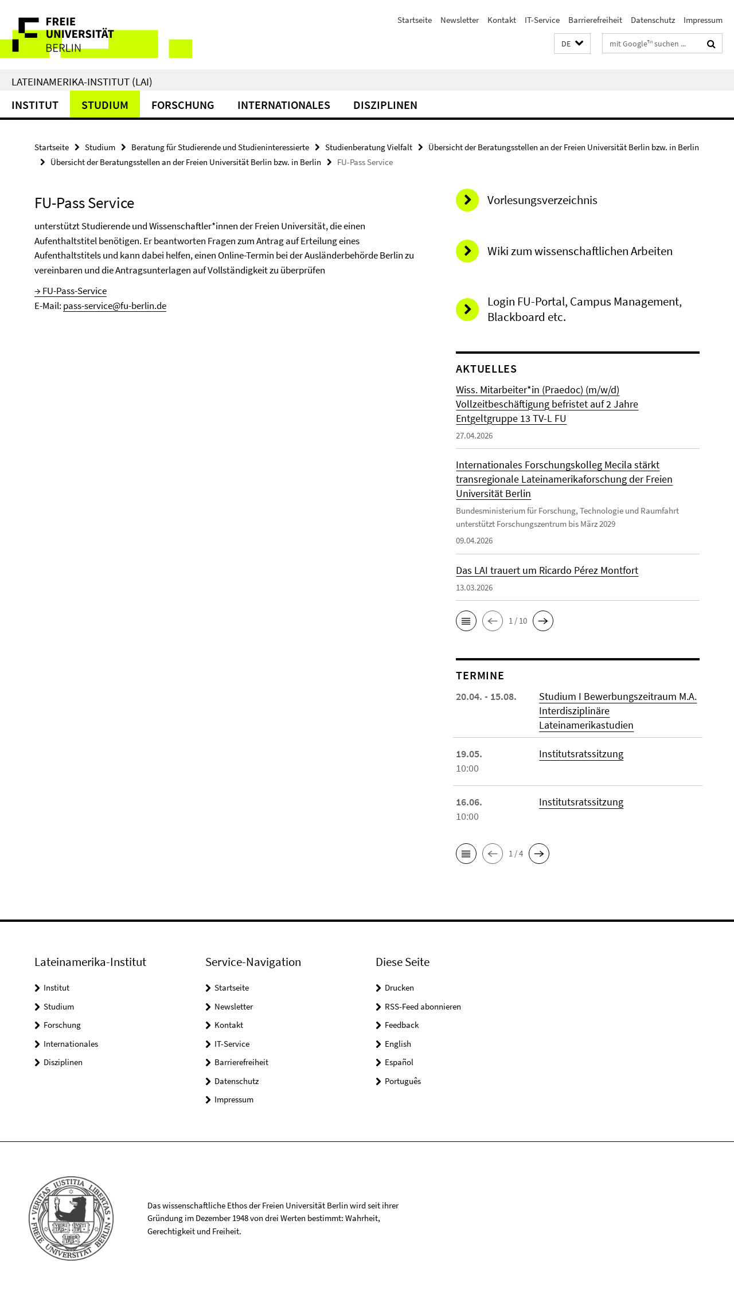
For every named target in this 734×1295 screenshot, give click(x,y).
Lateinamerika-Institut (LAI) (82, 81)
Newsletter (459, 19)
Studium (104, 104)
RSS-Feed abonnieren (423, 1006)
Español (399, 1062)
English (398, 1043)
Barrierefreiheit (595, 19)
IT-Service (542, 19)
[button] (572, 43)
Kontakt (501, 19)
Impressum (703, 19)
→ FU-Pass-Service (70, 290)
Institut (34, 104)
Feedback (402, 1024)
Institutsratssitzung (581, 753)
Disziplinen (385, 104)
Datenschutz (653, 19)
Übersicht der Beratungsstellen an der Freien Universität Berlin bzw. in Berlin (563, 147)
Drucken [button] (399, 987)
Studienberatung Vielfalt (368, 147)
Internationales (283, 104)
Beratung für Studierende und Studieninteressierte (220, 147)
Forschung (182, 104)
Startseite (414, 19)
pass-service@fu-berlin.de (114, 305)
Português (403, 1080)
